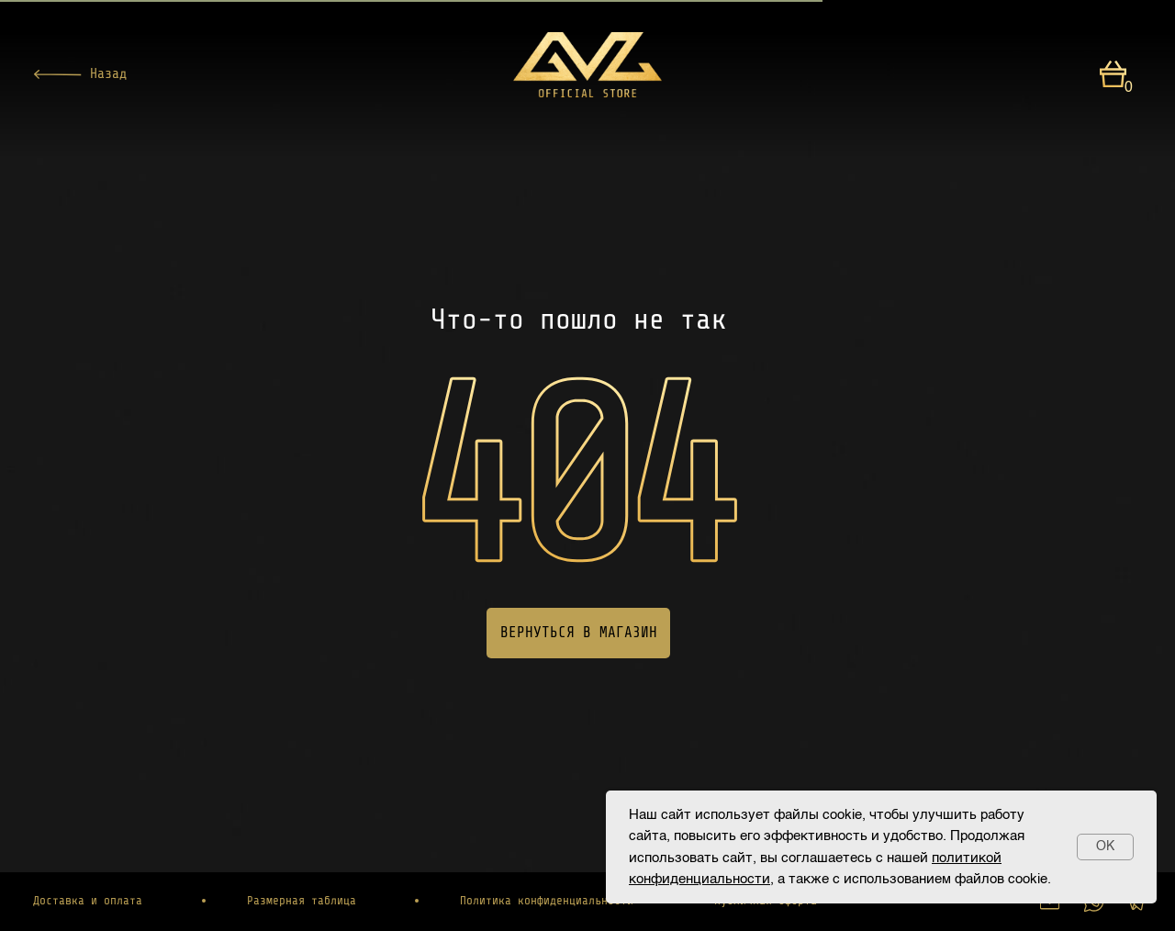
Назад (108, 74)
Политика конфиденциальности (546, 900)
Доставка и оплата (87, 900)
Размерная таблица (301, 900)
